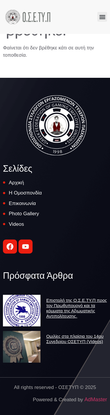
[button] (102, 17)
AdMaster (95, 399)
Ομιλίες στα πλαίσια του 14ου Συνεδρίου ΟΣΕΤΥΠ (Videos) (75, 339)
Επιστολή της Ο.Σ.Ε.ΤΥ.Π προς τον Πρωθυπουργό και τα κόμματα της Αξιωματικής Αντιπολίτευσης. (76, 308)
